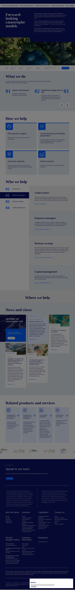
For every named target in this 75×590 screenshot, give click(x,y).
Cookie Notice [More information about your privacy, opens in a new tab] (33, 586)
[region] (51, 583)
